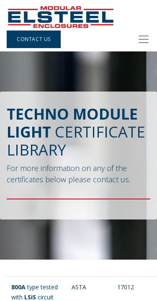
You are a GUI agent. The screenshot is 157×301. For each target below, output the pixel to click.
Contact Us (34, 39)
